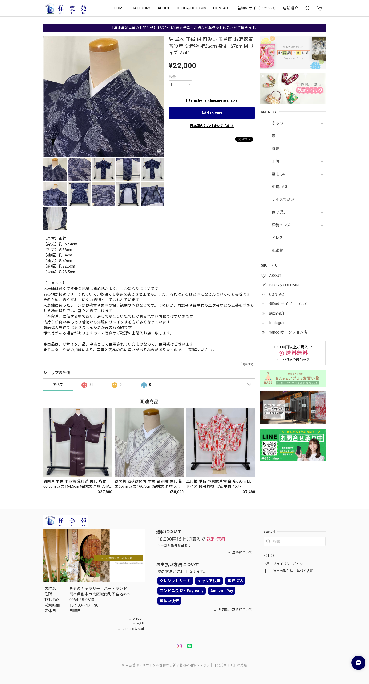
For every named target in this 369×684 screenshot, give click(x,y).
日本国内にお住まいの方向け (212, 126)
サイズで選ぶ (283, 200)
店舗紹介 (290, 8)
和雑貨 (277, 250)
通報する (248, 364)
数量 (172, 77)
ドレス (277, 238)
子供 (275, 161)
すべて (58, 385)
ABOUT (164, 8)
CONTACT (221, 8)
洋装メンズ (281, 225)
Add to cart (211, 113)
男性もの (279, 174)
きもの (277, 123)
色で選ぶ (279, 212)
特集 (275, 149)
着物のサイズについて (256, 8)
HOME (119, 8)
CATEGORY (141, 8)
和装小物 (279, 187)
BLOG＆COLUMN (191, 8)
